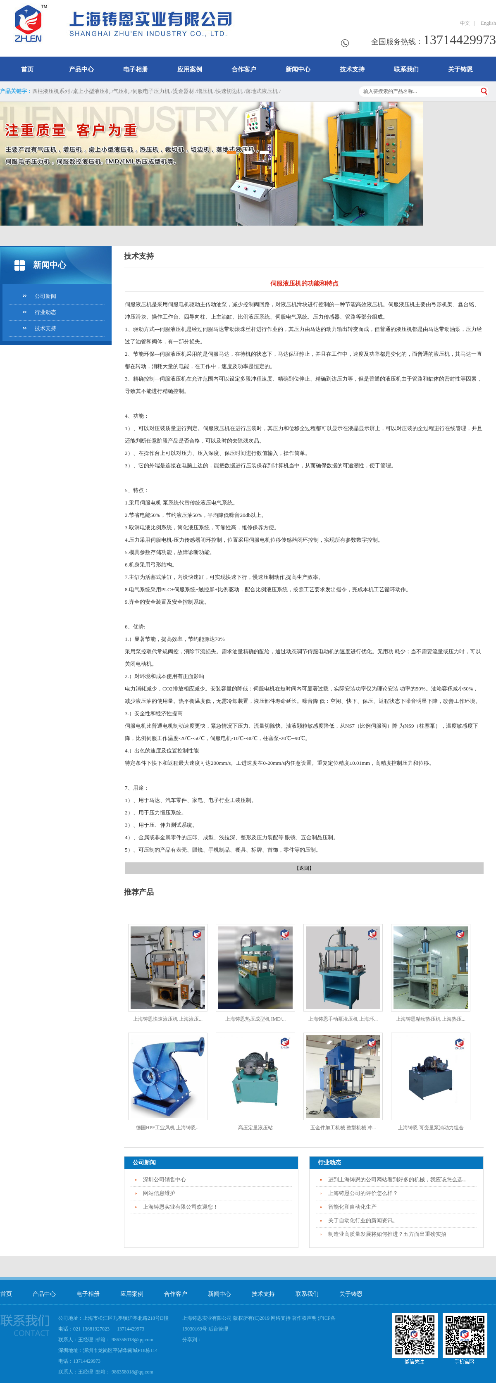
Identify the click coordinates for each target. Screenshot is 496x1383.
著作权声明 (304, 1318)
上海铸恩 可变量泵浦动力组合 (431, 1128)
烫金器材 (183, 91)
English (487, 23)
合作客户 (243, 69)
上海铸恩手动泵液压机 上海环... (343, 1019)
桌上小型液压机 (91, 91)
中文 (465, 23)
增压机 (205, 91)
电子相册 (135, 69)
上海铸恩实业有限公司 (207, 1318)
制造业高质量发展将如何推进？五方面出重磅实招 (387, 1234)
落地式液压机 (262, 91)
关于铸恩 (460, 69)
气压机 (121, 91)
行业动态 (45, 312)
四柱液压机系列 (51, 91)
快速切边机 (229, 91)
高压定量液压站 (255, 1128)
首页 (27, 69)
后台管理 (218, 1329)
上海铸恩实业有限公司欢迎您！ (180, 1207)
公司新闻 (45, 296)
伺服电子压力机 (151, 91)
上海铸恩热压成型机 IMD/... (255, 1019)
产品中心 (81, 69)
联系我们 (406, 69)
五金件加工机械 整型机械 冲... (343, 1128)
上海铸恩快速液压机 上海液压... (168, 1019)
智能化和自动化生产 (352, 1207)
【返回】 (304, 868)
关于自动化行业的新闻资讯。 (363, 1220)
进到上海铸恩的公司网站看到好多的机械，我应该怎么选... (397, 1179)
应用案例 (189, 69)
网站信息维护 (159, 1193)
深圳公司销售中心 (164, 1179)
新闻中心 (298, 69)
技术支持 (352, 69)
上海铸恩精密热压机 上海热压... (430, 1019)
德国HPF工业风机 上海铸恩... (168, 1128)
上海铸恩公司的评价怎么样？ (363, 1193)
